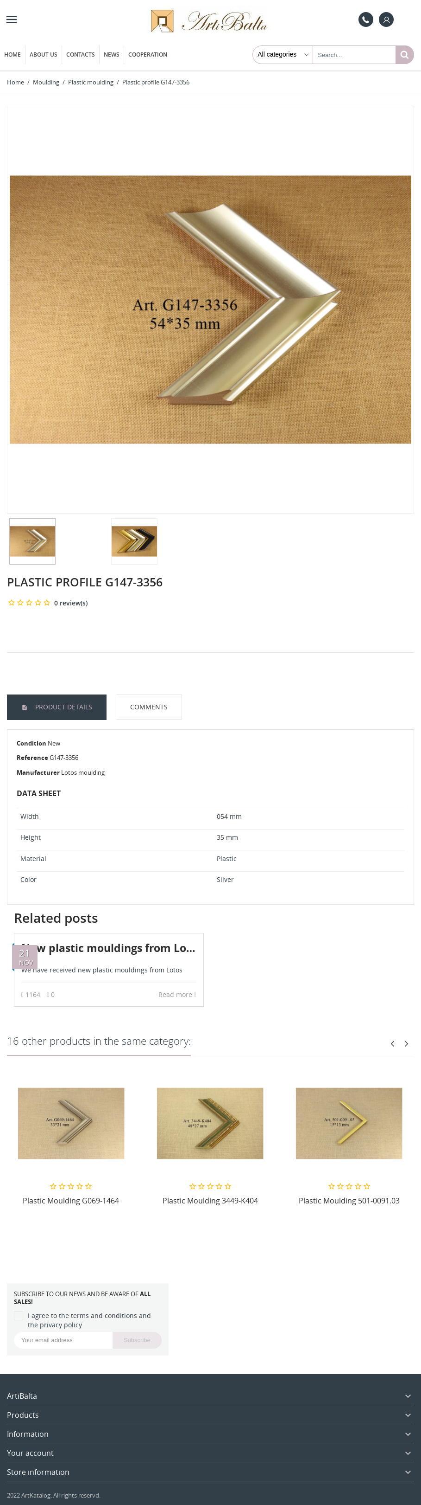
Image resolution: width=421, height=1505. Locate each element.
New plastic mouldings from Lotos (111, 947)
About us (43, 54)
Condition (31, 743)
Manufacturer (38, 772)
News (111, 54)
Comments (149, 706)
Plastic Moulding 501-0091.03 (349, 1201)
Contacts (80, 54)
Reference (32, 757)
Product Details (62, 706)
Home (12, 54)
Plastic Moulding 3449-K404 (210, 1201)
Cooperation (147, 54)
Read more (177, 994)
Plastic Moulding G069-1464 (71, 1201)
